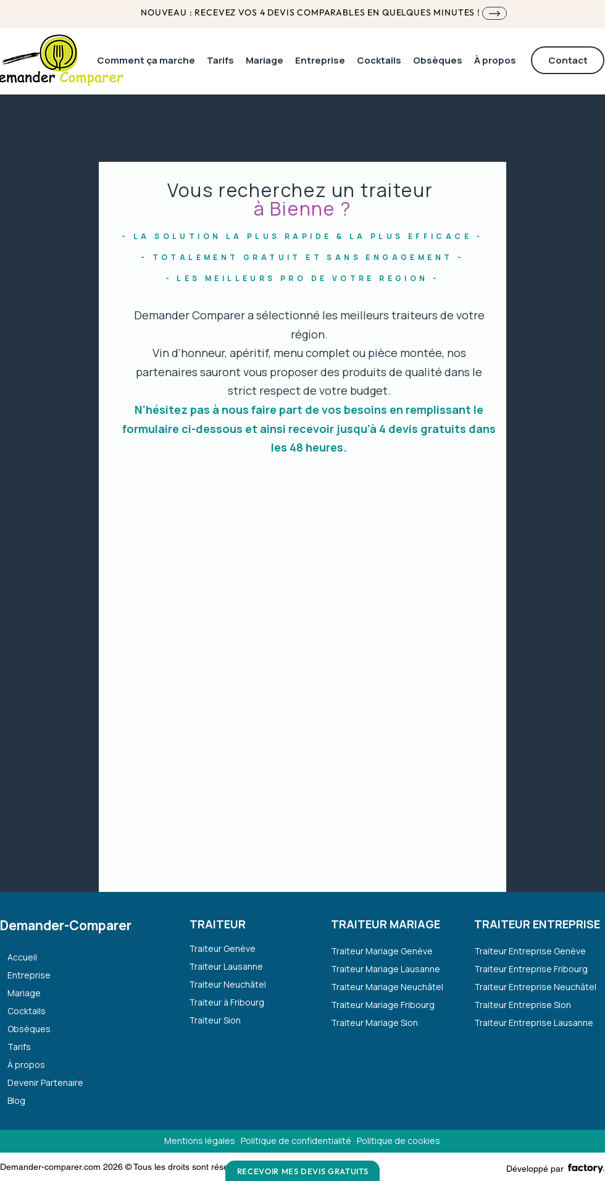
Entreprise (29, 975)
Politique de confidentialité (296, 1140)
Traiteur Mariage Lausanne (385, 969)
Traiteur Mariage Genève (382, 951)
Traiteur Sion (215, 1020)
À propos (26, 1064)
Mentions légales (200, 1140)
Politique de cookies (398, 1140)
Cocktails (26, 1011)
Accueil (22, 957)
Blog (16, 1100)
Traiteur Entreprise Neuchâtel (533, 987)
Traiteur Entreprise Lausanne (533, 1022)
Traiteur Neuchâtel (227, 984)
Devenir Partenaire (45, 1082)
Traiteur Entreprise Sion (522, 1005)
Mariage (24, 993)
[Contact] (567, 60)
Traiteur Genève (222, 948)
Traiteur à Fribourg (226, 1002)
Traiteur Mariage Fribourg (383, 1005)
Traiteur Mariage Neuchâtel (387, 987)
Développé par (535, 1169)
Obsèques (29, 1029)
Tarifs (19, 1047)
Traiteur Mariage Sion (374, 1022)
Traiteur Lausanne (226, 966)
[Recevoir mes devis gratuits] (302, 1171)
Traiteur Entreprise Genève (530, 951)
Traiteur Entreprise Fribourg (531, 969)
